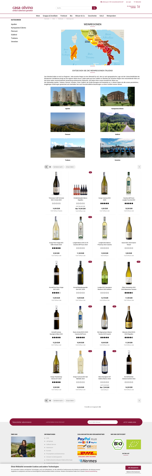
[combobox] (58, 167)
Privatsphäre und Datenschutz (55, 454)
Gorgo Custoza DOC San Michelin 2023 (80, 378)
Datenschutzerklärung (91, 471)
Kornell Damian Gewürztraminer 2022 (128, 378)
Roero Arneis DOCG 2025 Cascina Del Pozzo (80, 333)
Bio (71, 16)
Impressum (49, 447)
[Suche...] (94, 8)
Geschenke (92, 16)
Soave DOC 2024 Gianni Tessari (129, 243)
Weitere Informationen (133, 472)
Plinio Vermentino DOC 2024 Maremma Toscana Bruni (128, 288)
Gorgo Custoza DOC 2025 (105, 199)
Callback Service (51, 444)
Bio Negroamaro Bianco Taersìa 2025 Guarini (104, 333)
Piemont (14, 31)
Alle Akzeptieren (133, 468)
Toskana (14, 38)
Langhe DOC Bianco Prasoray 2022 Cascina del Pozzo (105, 244)
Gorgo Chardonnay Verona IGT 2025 (56, 378)
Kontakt (48, 450)
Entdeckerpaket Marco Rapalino (80, 199)
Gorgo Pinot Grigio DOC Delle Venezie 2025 (56, 243)
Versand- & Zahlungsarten (54, 457)
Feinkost (63, 16)
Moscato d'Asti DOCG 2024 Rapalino (128, 333)
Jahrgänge (49, 441)
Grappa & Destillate (50, 16)
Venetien (14, 42)
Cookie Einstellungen (52, 463)
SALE (102, 16)
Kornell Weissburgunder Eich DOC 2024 (80, 288)
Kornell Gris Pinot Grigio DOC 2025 (56, 288)
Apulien (14, 24)
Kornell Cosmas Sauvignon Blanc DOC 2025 (56, 333)
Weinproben (111, 16)
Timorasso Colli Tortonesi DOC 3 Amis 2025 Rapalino (56, 199)
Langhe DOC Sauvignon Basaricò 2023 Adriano (105, 288)
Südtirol (14, 35)
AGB (47, 438)
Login (128, 2)
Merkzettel (137, 2)
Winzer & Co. (80, 16)
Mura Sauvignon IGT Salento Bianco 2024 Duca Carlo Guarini (104, 378)
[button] (46, 167)
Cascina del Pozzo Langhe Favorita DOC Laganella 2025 (128, 199)
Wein (38, 16)
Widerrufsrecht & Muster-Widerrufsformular (59, 460)
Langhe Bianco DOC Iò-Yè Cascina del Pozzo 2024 (80, 243)
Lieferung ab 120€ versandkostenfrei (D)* (112, 2)
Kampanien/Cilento (18, 28)
